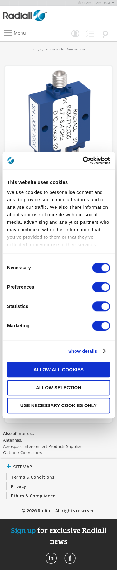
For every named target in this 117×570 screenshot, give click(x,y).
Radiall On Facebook (70, 558)
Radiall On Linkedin (51, 558)
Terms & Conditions (32, 477)
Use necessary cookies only (58, 405)
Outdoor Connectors (22, 452)
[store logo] (32, 15)
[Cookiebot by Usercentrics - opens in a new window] (83, 160)
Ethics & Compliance (33, 496)
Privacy (18, 486)
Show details (82, 351)
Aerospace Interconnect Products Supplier (42, 446)
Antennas (12, 440)
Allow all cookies (58, 369)
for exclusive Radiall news (58, 535)
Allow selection (58, 387)
